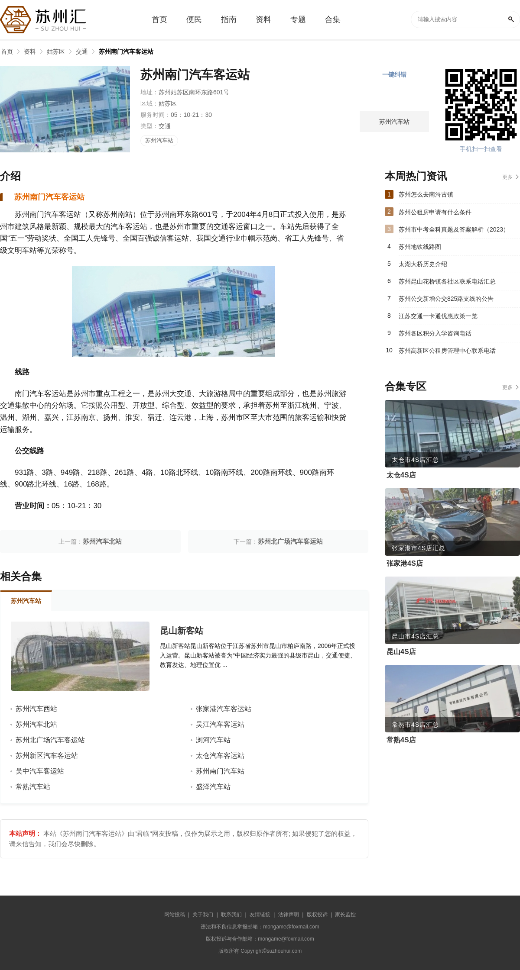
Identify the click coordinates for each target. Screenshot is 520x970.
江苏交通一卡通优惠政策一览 (438, 316)
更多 (507, 177)
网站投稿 (174, 915)
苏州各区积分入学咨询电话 (435, 333)
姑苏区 (56, 51)
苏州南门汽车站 (220, 771)
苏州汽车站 (159, 140)
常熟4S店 (401, 740)
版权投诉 (317, 915)
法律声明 (288, 915)
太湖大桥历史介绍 (423, 264)
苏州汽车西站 (36, 708)
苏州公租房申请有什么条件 (435, 212)
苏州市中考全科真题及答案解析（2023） (454, 229)
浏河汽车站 (213, 740)
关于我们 (202, 915)
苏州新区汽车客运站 (47, 755)
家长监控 (345, 915)
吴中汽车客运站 (40, 771)
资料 (30, 51)
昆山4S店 (401, 651)
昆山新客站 (181, 630)
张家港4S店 (405, 563)
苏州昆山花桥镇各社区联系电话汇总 (447, 281)
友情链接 (260, 915)
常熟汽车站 (33, 786)
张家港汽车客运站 (223, 708)
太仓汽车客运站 (220, 755)
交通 (82, 51)
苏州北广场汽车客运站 (290, 541)
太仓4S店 (401, 475)
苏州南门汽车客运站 (126, 51)
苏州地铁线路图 (420, 246)
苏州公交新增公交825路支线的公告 (446, 298)
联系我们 (231, 915)
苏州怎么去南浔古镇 (426, 194)
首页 (7, 51)
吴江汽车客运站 (220, 724)
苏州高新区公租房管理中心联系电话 (447, 350)
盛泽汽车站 (213, 786)
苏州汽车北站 (102, 541)
